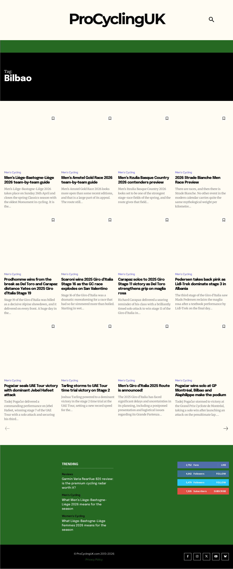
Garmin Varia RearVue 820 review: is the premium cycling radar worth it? (87, 490)
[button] (211, 20)
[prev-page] (7, 436)
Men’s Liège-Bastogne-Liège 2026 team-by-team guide (29, 183)
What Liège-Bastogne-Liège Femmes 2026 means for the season (82, 526)
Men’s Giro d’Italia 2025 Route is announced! (140, 395)
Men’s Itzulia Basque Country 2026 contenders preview (143, 183)
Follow (221, 481)
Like (223, 472)
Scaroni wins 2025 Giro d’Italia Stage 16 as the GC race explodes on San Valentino (86, 293)
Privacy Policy (95, 560)
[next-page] (225, 436)
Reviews (67, 481)
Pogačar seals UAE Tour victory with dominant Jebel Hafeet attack (27, 398)
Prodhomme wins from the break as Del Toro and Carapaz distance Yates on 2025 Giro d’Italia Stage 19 (30, 293)
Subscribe (220, 498)
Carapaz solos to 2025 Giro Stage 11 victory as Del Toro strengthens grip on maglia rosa (144, 293)
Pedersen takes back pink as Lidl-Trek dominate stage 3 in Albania (200, 290)
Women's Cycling (72, 517)
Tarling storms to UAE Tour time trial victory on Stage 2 (87, 398)
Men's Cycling (14, 173)
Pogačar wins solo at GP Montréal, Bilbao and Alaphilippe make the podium (198, 400)
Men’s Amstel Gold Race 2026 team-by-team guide (87, 181)
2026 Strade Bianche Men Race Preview (200, 181)
